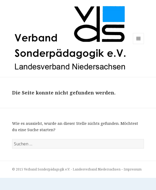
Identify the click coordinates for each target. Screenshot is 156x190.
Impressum (133, 169)
